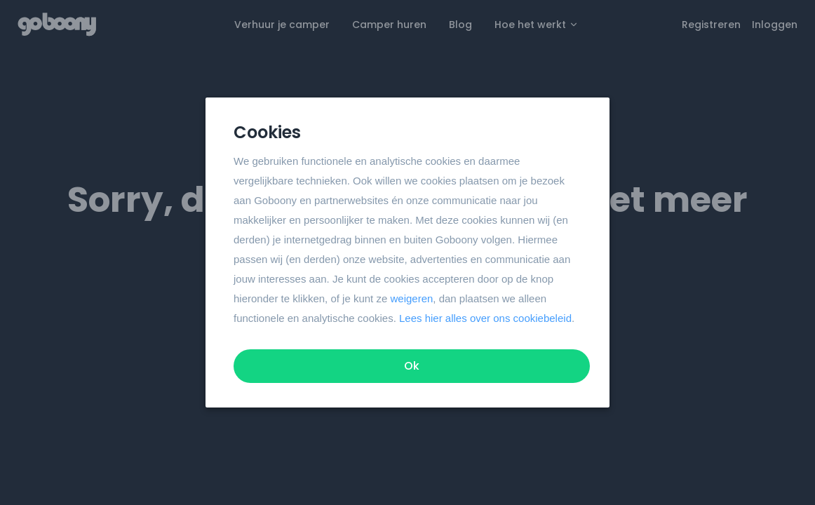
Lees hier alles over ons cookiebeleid (485, 318)
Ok (411, 366)
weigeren (411, 298)
